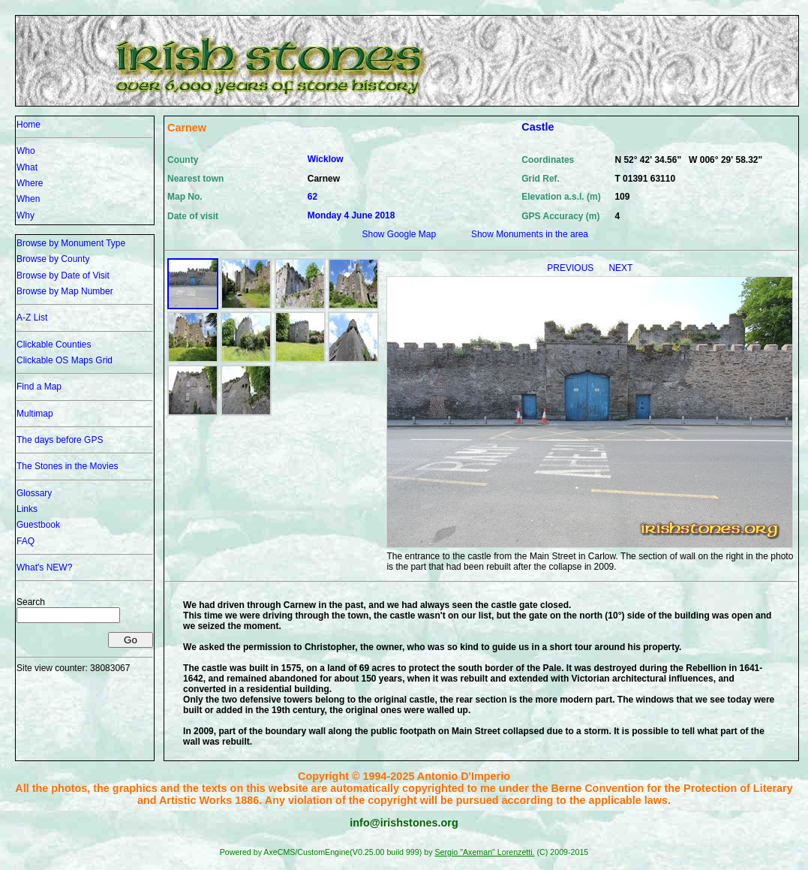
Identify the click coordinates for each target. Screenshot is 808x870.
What (27, 167)
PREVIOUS (571, 268)
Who (26, 151)
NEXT (620, 268)
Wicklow (326, 159)
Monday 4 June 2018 (351, 215)
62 (312, 196)
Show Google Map (399, 234)
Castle (537, 127)
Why (26, 215)
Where (30, 183)
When (28, 199)
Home (29, 124)
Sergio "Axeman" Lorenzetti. (484, 851)
